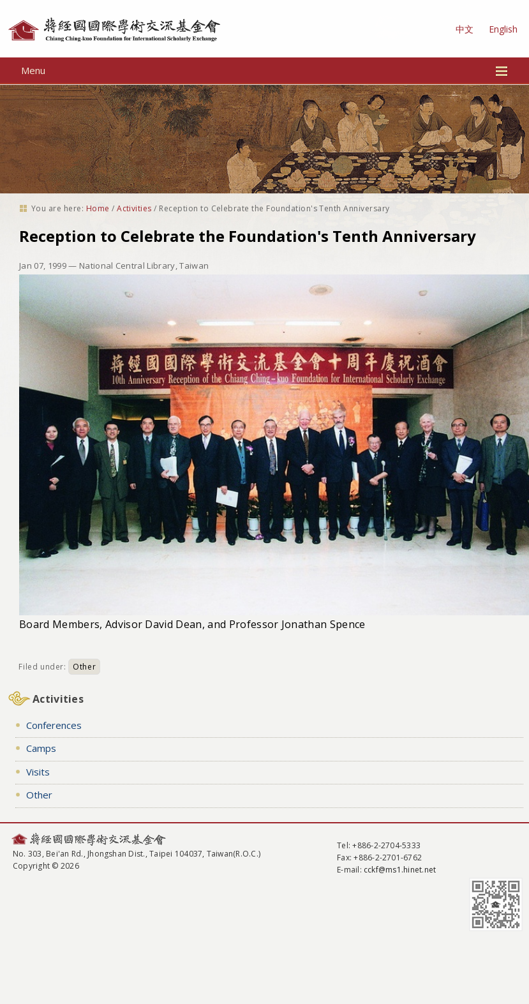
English (503, 29)
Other (84, 666)
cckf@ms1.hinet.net (400, 869)
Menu (264, 70)
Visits (38, 771)
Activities (134, 208)
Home (98, 208)
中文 (464, 29)
